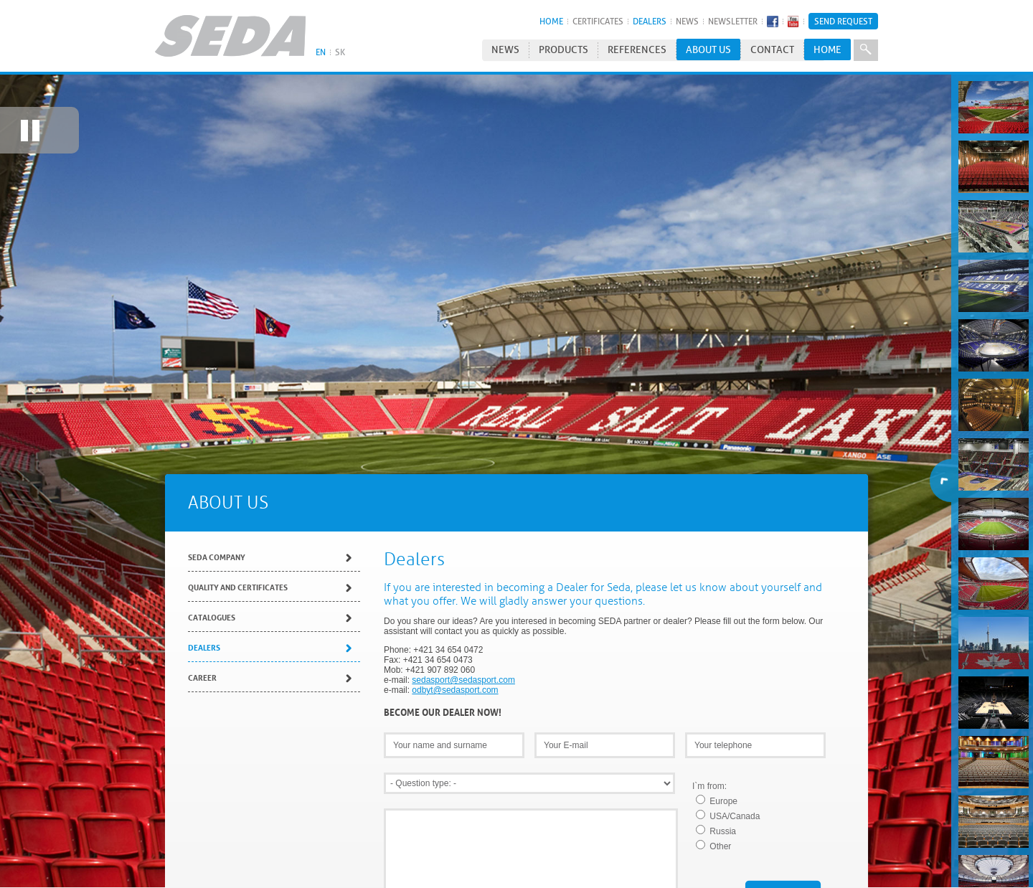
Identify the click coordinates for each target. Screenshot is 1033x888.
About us (708, 50)
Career (202, 668)
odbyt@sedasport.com (455, 681)
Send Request (843, 21)
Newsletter (733, 21)
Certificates (597, 21)
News (687, 21)
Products (563, 50)
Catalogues (211, 608)
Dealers (649, 21)
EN (321, 52)
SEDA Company (216, 548)
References (637, 50)
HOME (551, 21)
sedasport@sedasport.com (463, 671)
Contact (772, 50)
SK (340, 52)
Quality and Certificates (238, 578)
